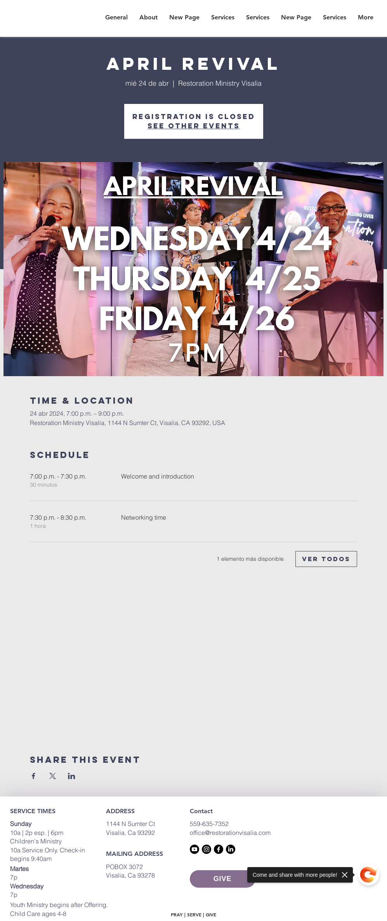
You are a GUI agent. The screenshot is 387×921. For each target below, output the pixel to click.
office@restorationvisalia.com (230, 832)
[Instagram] (206, 849)
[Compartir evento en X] (52, 776)
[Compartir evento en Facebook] (33, 776)
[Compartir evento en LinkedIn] (71, 776)
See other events (194, 125)
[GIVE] (222, 879)
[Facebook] (218, 849)
